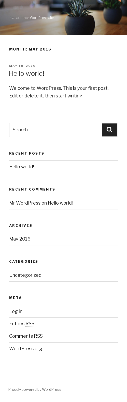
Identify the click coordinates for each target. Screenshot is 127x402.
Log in (15, 311)
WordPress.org (25, 348)
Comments (26, 336)
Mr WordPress (24, 203)
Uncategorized (25, 275)
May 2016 (20, 239)
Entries (21, 323)
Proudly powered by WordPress (34, 389)
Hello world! (26, 73)
